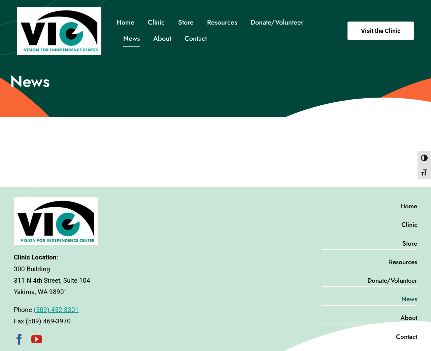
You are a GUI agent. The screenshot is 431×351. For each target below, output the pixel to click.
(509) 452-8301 (56, 310)
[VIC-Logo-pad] (59, 10)
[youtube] (36, 339)
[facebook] (19, 339)
